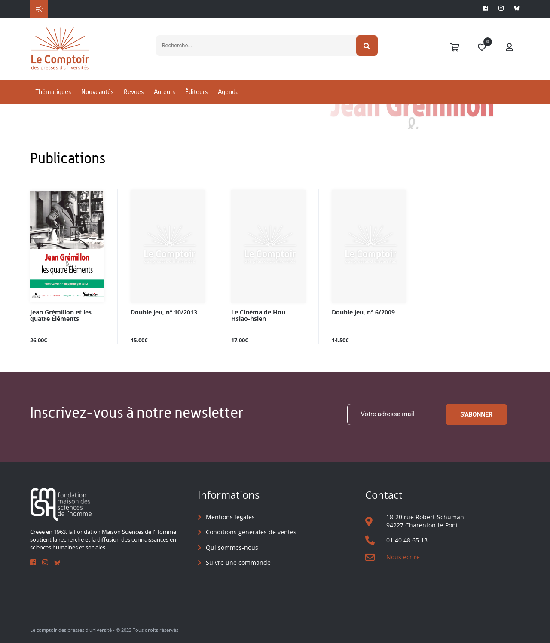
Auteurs (164, 91)
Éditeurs (196, 91)
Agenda (228, 91)
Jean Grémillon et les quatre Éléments (61, 316)
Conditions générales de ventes (251, 532)
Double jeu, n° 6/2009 (363, 312)
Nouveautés (97, 91)
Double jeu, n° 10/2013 (164, 312)
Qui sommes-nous (232, 547)
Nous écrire (403, 557)
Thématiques (53, 91)
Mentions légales (230, 517)
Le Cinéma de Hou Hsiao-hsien (258, 316)
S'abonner (476, 414)
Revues (134, 91)
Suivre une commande (238, 562)
